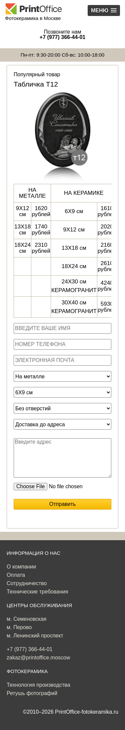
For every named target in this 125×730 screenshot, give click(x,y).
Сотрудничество (27, 583)
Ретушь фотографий (32, 693)
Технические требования (37, 591)
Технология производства (38, 685)
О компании (21, 566)
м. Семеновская (26, 619)
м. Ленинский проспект (35, 635)
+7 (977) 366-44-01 (62, 37)
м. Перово (19, 627)
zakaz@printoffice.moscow (38, 657)
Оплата (16, 575)
